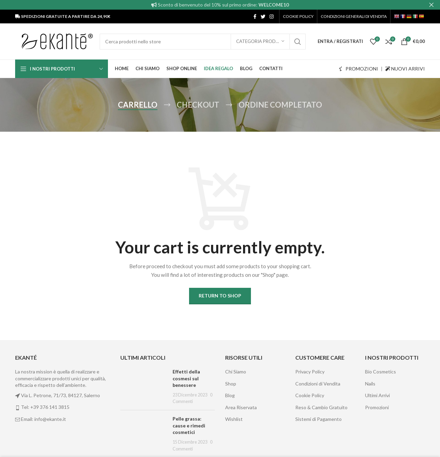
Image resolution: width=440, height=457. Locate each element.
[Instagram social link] (271, 16)
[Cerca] (203, 41)
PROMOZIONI (358, 69)
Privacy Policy (309, 371)
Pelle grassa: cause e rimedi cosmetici (189, 425)
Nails (370, 384)
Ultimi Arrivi (377, 395)
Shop (230, 384)
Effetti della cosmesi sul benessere (186, 378)
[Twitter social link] (262, 16)
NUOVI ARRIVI (405, 69)
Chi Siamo (235, 371)
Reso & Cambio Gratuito (321, 407)
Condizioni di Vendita (317, 384)
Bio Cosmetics (380, 371)
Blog (230, 395)
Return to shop (220, 295)
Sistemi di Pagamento (318, 419)
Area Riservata (241, 407)
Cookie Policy (309, 395)
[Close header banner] (431, 5)
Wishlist (234, 419)
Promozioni (377, 407)
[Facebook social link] (254, 16)
